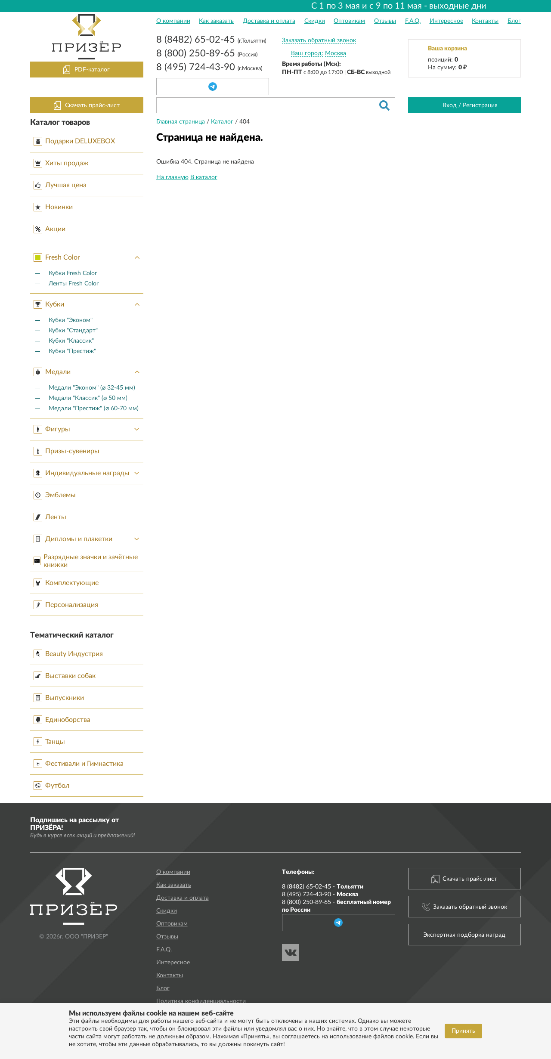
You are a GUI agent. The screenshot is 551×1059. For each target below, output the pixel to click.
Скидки (314, 21)
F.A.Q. (413, 21)
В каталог (203, 177)
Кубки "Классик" (71, 341)
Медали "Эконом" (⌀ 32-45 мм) (92, 388)
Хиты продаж (61, 163)
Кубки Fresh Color (73, 273)
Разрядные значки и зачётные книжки (86, 561)
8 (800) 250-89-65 (206, 54)
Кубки (88, 304)
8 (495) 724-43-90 (209, 68)
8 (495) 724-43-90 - (320, 895)
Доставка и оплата (269, 21)
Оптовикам (349, 21)
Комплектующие (66, 583)
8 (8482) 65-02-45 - (322, 887)
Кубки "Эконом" (71, 320)
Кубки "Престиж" (72, 351)
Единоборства (62, 719)
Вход (450, 105)
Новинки (53, 207)
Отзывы (385, 21)
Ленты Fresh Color (74, 284)
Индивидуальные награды (88, 473)
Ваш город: (307, 53)
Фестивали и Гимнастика (79, 763)
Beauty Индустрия (68, 654)
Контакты (485, 21)
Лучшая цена (60, 185)
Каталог (223, 122)
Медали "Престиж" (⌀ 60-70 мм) (94, 409)
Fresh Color (88, 257)
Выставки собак (65, 676)
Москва (335, 53)
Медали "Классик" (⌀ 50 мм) (88, 398)
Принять (463, 1031)
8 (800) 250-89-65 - (336, 906)
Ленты (50, 517)
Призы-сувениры (66, 451)
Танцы (49, 741)
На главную (172, 177)
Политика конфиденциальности (201, 1001)
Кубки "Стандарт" (73, 331)
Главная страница (181, 122)
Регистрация (480, 105)
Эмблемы (55, 495)
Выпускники (59, 698)
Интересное (446, 21)
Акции (49, 229)
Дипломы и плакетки (88, 539)
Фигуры (88, 429)
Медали (88, 372)
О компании (173, 21)
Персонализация (66, 605)
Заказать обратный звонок (319, 40)
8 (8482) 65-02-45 (211, 40)
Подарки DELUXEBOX (74, 141)
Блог (514, 21)
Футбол (51, 785)
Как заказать (216, 21)
